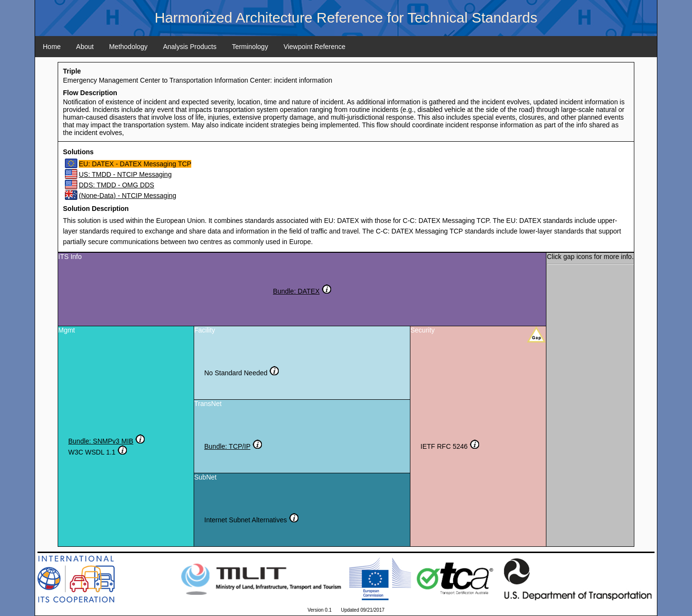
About (85, 46)
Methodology (128, 46)
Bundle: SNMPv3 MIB (100, 441)
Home (52, 46)
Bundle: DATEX (296, 291)
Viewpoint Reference (315, 46)
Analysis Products (189, 46)
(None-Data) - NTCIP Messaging (127, 195)
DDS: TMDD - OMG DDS (116, 185)
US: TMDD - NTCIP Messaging (125, 174)
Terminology (250, 46)
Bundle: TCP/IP (227, 446)
